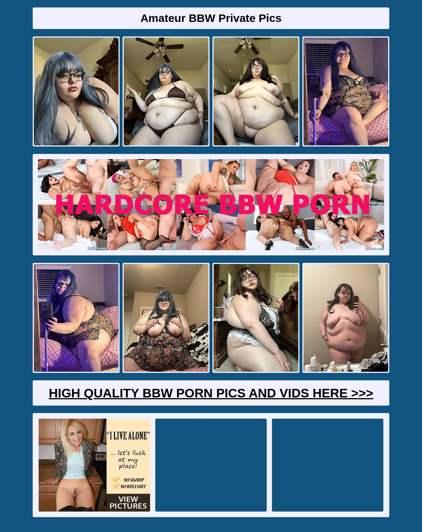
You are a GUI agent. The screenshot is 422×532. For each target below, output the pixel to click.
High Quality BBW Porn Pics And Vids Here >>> (211, 393)
